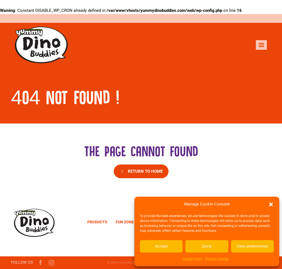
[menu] (261, 45)
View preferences (253, 246)
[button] (271, 204)
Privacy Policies (217, 259)
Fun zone (125, 222)
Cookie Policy (192, 259)
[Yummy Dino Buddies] (34, 222)
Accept (161, 246)
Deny (207, 246)
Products (97, 222)
